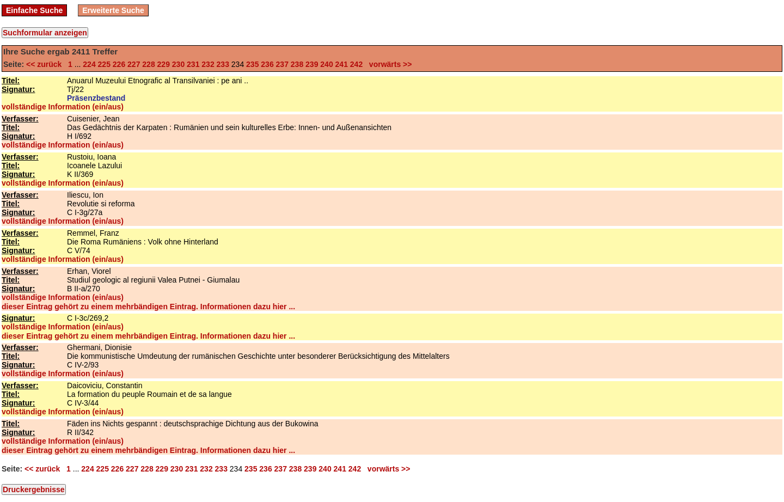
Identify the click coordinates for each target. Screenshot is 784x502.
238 (297, 64)
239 (311, 64)
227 (133, 64)
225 (104, 64)
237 (282, 64)
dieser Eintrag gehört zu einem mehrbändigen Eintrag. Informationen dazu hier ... (148, 306)
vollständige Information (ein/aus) (63, 106)
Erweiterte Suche (113, 10)
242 (356, 64)
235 (252, 64)
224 (89, 64)
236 (267, 64)
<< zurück (46, 64)
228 (148, 64)
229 (163, 64)
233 (223, 64)
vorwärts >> (388, 64)
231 (193, 64)
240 (326, 64)
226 (119, 64)
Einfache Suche (34, 10)
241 (341, 64)
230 (178, 64)
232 (207, 64)
